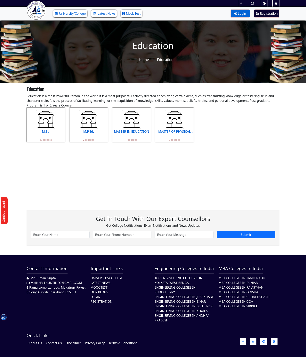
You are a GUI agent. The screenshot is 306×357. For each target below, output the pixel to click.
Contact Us (54, 343)
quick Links (38, 335)
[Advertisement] (144, 173)
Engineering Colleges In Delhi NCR (184, 306)
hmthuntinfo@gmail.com (60, 283)
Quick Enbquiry (4, 211)
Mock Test (131, 13)
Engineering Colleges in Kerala (181, 311)
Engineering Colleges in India (184, 268)
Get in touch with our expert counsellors (153, 219)
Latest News (104, 13)
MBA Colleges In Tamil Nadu (242, 278)
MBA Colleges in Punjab (238, 283)
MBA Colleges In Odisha (238, 292)
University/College (70, 13)
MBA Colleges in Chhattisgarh (244, 297)
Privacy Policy (95, 343)
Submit (246, 235)
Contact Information (47, 268)
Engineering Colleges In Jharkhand (184, 297)
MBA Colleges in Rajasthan (241, 287)
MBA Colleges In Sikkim (238, 306)
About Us (35, 343)
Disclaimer (73, 343)
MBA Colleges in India (241, 268)
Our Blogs (99, 292)
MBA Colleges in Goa (236, 301)
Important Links (107, 268)
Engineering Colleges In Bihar (180, 301)
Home (144, 59)
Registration (267, 13)
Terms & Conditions (123, 343)
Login (240, 13)
